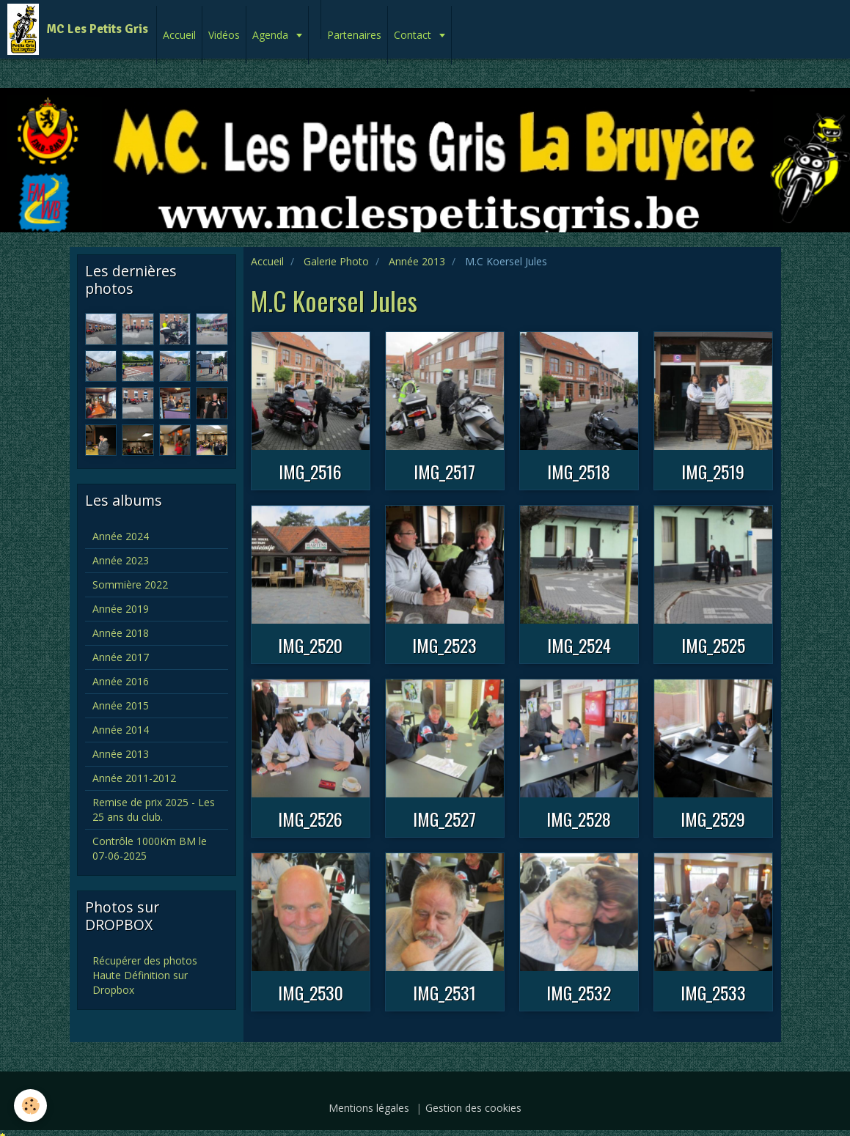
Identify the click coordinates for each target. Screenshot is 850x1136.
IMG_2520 (310, 645)
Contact (414, 35)
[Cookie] (31, 1105)
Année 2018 (120, 633)
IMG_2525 (713, 645)
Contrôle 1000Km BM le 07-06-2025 (149, 848)
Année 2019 (120, 609)
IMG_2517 (444, 471)
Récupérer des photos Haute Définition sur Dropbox (144, 975)
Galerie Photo (336, 261)
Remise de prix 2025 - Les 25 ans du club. (153, 809)
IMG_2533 (713, 992)
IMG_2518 (578, 471)
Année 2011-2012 (134, 778)
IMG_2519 (712, 471)
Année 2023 (120, 560)
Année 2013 (417, 261)
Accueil (179, 35)
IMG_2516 (310, 471)
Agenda (271, 35)
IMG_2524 (579, 645)
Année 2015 (120, 705)
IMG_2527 (444, 818)
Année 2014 (120, 730)
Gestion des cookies (473, 1108)
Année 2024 (120, 536)
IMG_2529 (713, 818)
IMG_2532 (578, 992)
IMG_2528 (578, 818)
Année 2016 (120, 681)
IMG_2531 (444, 992)
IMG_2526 (310, 818)
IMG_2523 (444, 645)
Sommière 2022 (130, 584)
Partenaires (354, 35)
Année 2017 (120, 657)
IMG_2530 (310, 992)
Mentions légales (369, 1108)
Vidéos (224, 35)
